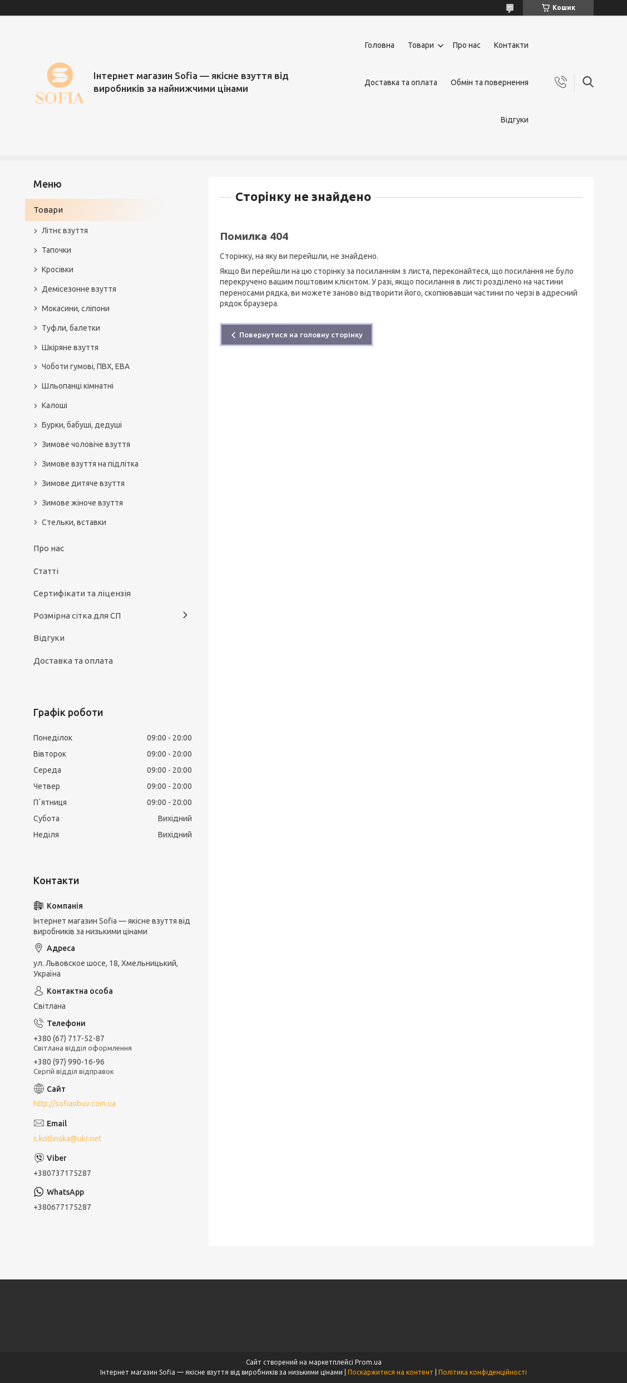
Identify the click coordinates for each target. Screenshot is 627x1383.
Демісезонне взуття (79, 289)
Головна (379, 45)
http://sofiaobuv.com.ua (74, 1103)
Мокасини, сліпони (76, 308)
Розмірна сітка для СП (77, 615)
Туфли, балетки (71, 327)
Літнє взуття (65, 230)
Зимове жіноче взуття (82, 502)
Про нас (467, 45)
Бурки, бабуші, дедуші (82, 424)
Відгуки (515, 119)
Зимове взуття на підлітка (90, 463)
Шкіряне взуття (70, 347)
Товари (421, 45)
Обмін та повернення (490, 82)
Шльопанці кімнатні (77, 385)
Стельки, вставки (74, 522)
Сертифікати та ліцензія (82, 593)
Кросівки (57, 269)
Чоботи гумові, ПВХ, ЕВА (86, 366)
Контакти (511, 45)
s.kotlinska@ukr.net (67, 1138)
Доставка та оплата (400, 82)
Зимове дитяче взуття (83, 483)
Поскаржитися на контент (390, 1372)
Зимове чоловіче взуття (86, 444)
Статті (45, 571)
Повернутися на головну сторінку (301, 335)
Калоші (54, 405)
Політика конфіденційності (482, 1372)
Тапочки (56, 250)
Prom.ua (368, 1362)
